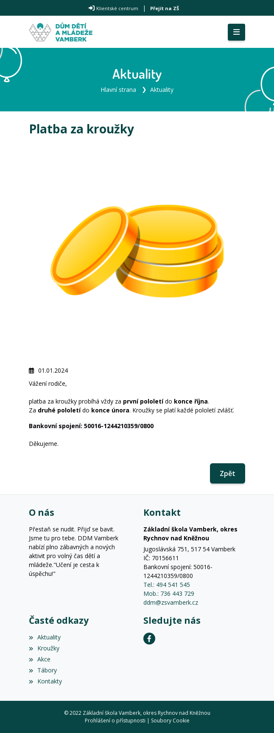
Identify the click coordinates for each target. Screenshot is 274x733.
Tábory (43, 670)
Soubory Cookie (170, 720)
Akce (39, 659)
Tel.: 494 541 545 (166, 585)
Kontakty (45, 681)
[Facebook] (149, 638)
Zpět (227, 473)
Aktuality (161, 90)
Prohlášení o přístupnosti (115, 720)
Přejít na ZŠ (164, 8)
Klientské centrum (117, 8)
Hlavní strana (118, 90)
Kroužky (44, 648)
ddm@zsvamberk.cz (170, 602)
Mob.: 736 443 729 (168, 593)
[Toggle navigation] (236, 32)
